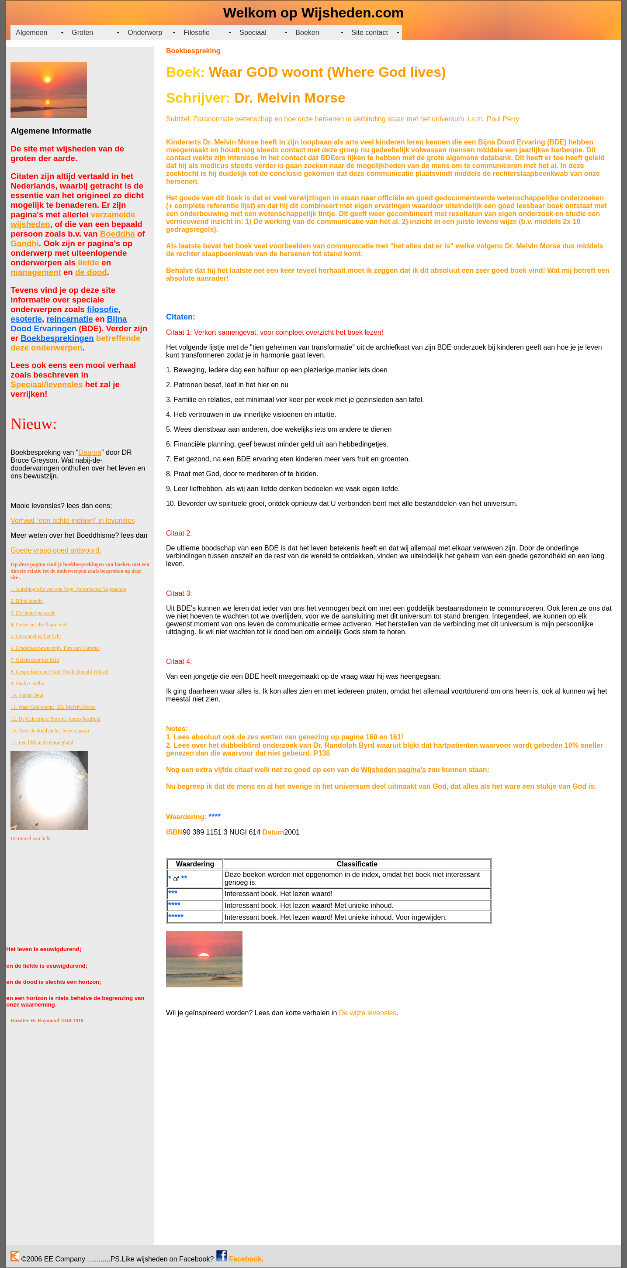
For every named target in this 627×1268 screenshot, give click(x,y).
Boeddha (117, 233)
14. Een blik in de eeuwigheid (41, 742)
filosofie (102, 309)
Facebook (245, 1259)
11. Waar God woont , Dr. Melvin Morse (52, 707)
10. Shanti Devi (26, 695)
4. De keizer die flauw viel (38, 625)
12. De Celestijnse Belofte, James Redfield (55, 719)
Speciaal (252, 32)
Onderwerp (145, 32)
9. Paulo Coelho (27, 683)
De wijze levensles (368, 1013)
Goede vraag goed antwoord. (55, 550)
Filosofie (197, 32)
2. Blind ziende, (27, 601)
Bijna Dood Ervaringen (68, 323)
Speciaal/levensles (46, 384)
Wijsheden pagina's (393, 769)
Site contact (369, 32)
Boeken (307, 32)
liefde (88, 262)
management (35, 272)
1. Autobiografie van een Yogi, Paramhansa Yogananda (68, 589)
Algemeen (31, 32)
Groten (82, 32)
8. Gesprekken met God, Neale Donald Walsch (59, 672)
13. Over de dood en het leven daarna (49, 731)
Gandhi (24, 243)
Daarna (89, 452)
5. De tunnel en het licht (35, 636)
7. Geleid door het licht (34, 660)
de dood (91, 272)
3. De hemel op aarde (32, 613)
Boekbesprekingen (57, 338)
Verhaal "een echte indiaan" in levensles (72, 520)
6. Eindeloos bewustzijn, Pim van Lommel (55, 648)
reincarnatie (70, 318)
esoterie (26, 318)
